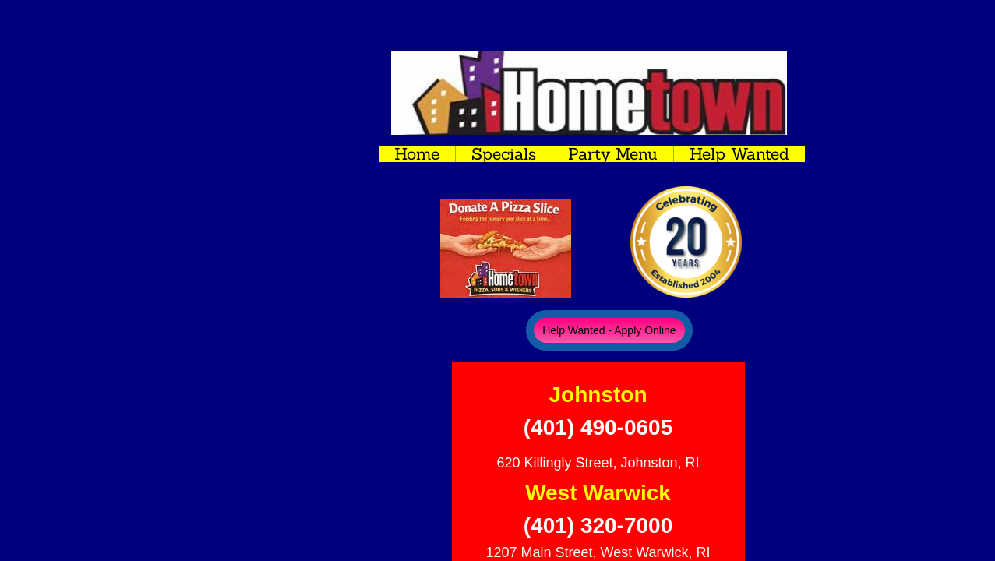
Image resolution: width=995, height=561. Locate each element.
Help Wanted (739, 154)
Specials (503, 154)
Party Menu (613, 154)
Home (416, 154)
